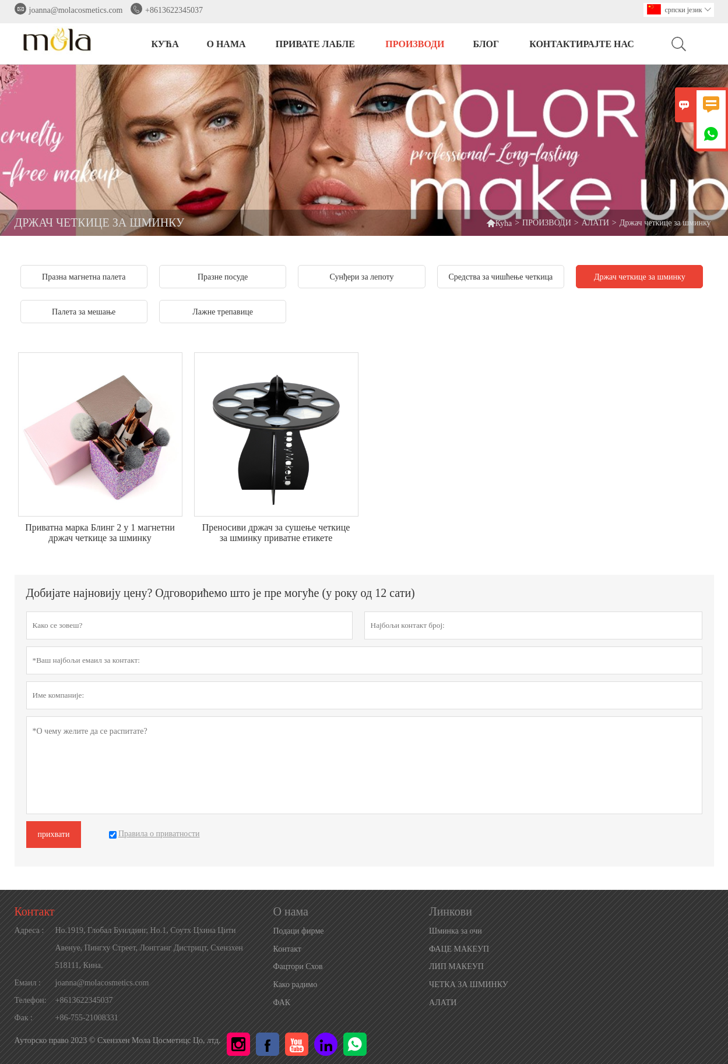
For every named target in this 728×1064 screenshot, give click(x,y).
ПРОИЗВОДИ (414, 44)
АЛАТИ (595, 222)
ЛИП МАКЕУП (456, 966)
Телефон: (31, 1000)
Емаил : (28, 982)
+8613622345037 (174, 10)
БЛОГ (486, 44)
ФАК (282, 1002)
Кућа (499, 223)
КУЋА (164, 44)
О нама (225, 44)
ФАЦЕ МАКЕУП (459, 949)
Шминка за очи (455, 931)
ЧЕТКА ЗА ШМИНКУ (468, 984)
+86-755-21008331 (86, 1017)
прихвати (54, 834)
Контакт (35, 911)
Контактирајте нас (581, 44)
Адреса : (29, 930)
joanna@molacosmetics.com (76, 10)
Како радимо (295, 984)
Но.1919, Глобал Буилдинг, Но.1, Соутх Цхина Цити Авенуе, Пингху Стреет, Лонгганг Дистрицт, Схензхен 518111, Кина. (149, 948)
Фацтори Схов (298, 966)
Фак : (24, 1017)
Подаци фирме (298, 931)
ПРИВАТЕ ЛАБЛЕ (315, 44)
